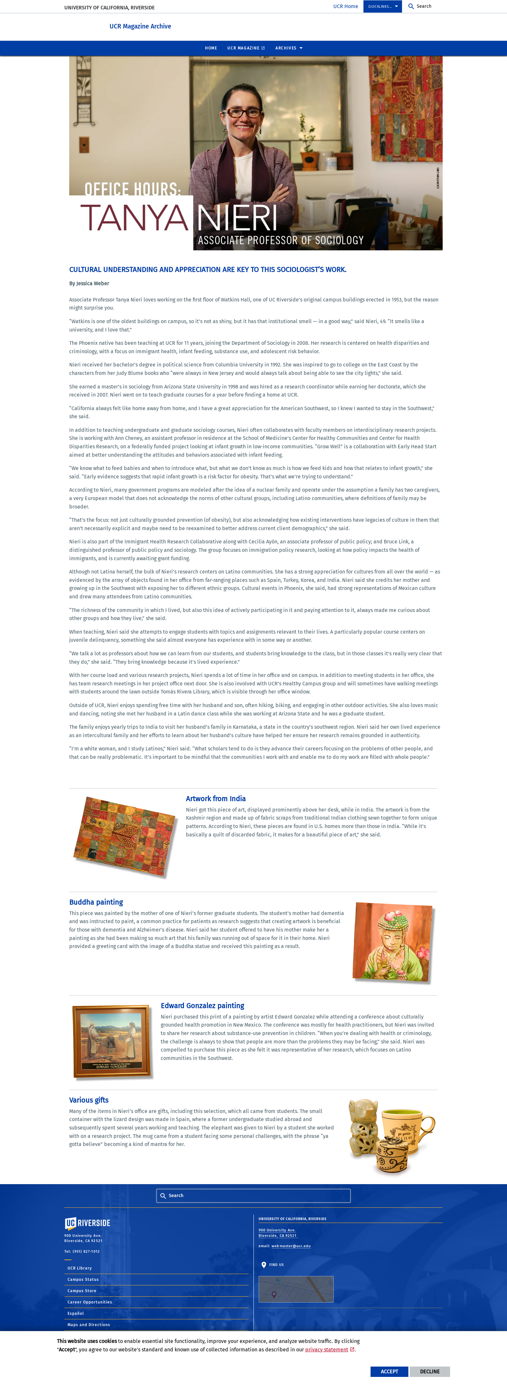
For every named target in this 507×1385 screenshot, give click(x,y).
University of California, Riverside (109, 8)
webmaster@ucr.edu (291, 1246)
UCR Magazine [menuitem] (243, 48)
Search (424, 6)
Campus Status (83, 1279)
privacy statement (326, 1350)
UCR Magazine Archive (158, 25)
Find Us (296, 1282)
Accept (389, 1372)
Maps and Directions (89, 1324)
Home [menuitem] (211, 48)
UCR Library (80, 1268)
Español (76, 1313)
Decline (430, 1372)
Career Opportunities (90, 1302)
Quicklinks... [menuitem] (380, 7)
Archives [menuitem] (286, 48)
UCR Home (345, 6)
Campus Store (82, 1290)
